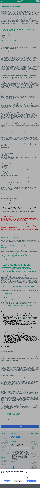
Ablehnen (7, 481)
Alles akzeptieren (31, 481)
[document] (20, 475)
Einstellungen (18, 481)
